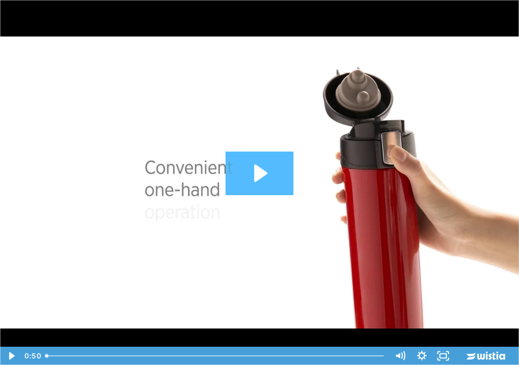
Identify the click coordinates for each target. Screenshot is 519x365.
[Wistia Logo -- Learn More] (486, 356)
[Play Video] (11, 356)
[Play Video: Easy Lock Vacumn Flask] (259, 173)
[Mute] (400, 356)
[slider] (215, 356)
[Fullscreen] (443, 356)
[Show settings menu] (422, 356)
